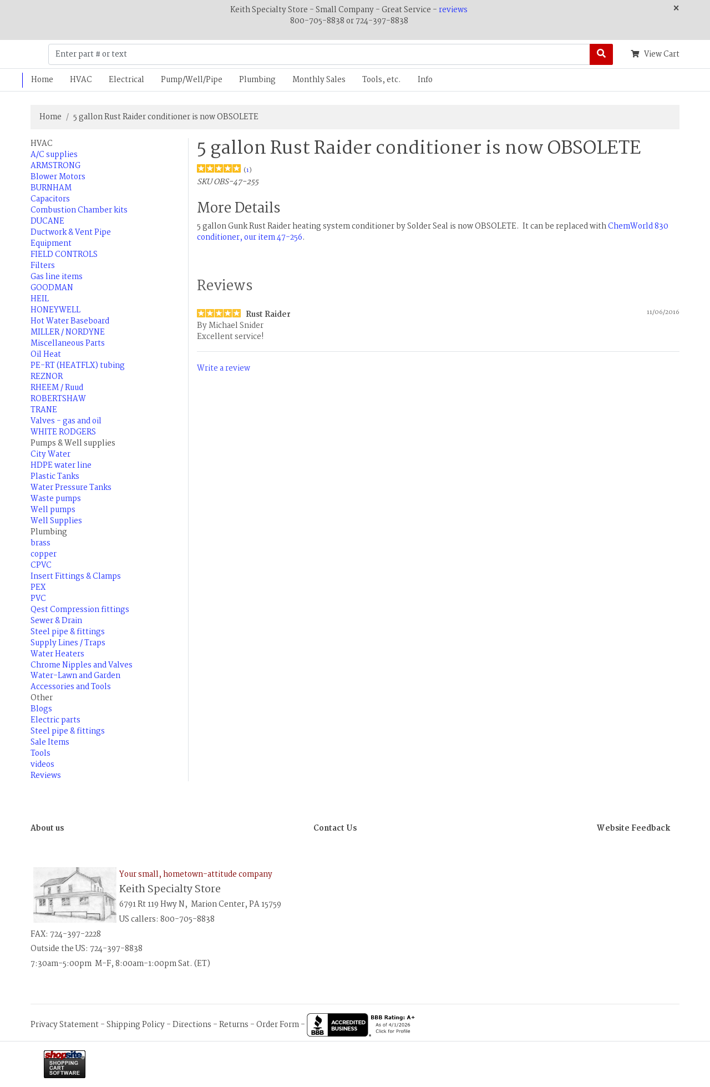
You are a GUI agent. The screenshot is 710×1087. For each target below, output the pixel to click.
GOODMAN (52, 288)
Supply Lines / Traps (68, 643)
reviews (453, 10)
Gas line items (57, 276)
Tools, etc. (381, 80)
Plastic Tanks (55, 476)
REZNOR (47, 376)
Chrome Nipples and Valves (82, 665)
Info (425, 80)
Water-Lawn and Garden (75, 675)
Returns (233, 1025)
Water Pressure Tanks (71, 487)
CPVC (41, 565)
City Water (50, 454)
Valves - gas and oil (66, 421)
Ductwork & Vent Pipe (71, 232)
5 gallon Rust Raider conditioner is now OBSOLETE (165, 117)
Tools (40, 753)
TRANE (44, 410)
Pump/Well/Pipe (191, 80)
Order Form (277, 1025)
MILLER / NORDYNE (68, 332)
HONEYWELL (55, 310)
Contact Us (335, 828)
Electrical (126, 80)
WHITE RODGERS (63, 432)
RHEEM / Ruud (57, 387)
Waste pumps (56, 498)
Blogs (41, 709)
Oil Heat (46, 354)
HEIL (40, 299)
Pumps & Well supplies (73, 443)
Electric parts (55, 720)
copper (44, 554)
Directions (192, 1025)
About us (47, 828)
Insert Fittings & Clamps (76, 576)
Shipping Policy (135, 1025)
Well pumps (53, 509)
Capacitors (50, 199)
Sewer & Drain (56, 620)
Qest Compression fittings (80, 609)
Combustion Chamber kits (79, 210)
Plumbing (257, 80)
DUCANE (47, 221)
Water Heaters (57, 654)
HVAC (81, 80)
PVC (38, 598)
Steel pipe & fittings (68, 632)
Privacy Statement (65, 1025)
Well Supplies (56, 521)
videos (42, 764)
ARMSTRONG (55, 165)
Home (42, 80)
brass (40, 543)
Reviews (46, 775)
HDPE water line (61, 465)
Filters (43, 265)
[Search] (601, 54)
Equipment (51, 243)
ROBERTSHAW (58, 399)
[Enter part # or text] (319, 54)
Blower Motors (58, 177)
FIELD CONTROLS (64, 254)
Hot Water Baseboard (70, 321)
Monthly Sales (319, 80)
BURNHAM (51, 188)
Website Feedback (633, 828)
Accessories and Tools (71, 686)
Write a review (223, 368)
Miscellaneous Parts (68, 343)
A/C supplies (54, 154)
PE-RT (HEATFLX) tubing (78, 365)
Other (42, 698)
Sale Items (50, 742)
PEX (38, 587)
